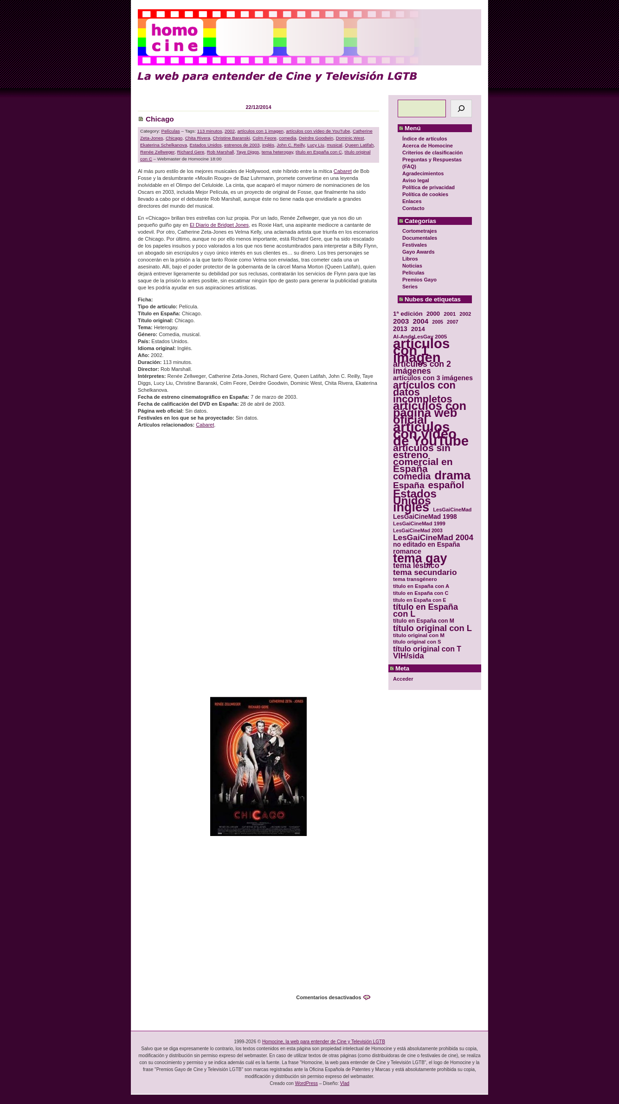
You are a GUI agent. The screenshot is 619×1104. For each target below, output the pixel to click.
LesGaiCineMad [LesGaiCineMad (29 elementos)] (452, 509)
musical (334, 144)
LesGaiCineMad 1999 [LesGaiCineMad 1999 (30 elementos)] (419, 523)
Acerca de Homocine (427, 145)
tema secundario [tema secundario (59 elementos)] (425, 572)
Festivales (414, 245)
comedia (287, 137)
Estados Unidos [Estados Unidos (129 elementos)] (415, 497)
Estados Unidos (206, 144)
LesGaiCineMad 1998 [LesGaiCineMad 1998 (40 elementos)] (425, 516)
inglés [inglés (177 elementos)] (411, 507)
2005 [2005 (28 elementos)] (437, 322)
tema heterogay (277, 151)
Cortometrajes (419, 231)
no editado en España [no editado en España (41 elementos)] (426, 544)
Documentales (419, 238)
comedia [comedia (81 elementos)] (412, 476)
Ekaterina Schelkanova (163, 144)
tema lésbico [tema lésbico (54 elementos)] (416, 565)
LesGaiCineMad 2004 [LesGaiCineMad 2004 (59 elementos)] (433, 537)
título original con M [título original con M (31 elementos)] (419, 635)
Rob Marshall (220, 151)
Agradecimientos (423, 173)
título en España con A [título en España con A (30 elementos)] (421, 586)
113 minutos (209, 131)
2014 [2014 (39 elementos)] (418, 328)
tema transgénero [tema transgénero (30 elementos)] (415, 579)
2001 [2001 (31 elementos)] (450, 314)
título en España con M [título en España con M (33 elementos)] (423, 621)
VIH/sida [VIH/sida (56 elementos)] (408, 655)
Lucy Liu (315, 144)
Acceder (403, 679)
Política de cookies (425, 194)
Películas (413, 272)
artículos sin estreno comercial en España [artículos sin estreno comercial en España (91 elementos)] (423, 458)
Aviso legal (415, 180)
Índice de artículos (424, 138)
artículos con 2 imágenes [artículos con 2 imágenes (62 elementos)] (422, 368)
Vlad (344, 1083)
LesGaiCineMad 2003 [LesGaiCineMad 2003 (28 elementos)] (418, 530)
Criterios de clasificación (432, 152)
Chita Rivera (197, 137)
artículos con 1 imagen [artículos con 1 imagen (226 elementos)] (421, 350)
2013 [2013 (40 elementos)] (400, 328)
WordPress (306, 1083)
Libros (410, 259)
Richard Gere (191, 151)
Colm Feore (264, 137)
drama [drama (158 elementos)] (452, 475)
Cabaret (343, 171)
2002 (230, 131)
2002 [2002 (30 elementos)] (465, 314)
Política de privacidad (428, 187)
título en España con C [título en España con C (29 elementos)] (420, 593)
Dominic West (350, 137)
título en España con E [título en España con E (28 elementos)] (419, 600)
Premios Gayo (419, 279)
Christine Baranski (231, 137)
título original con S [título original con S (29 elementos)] (417, 642)
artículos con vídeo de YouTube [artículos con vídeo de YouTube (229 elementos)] (431, 433)
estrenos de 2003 (241, 144)
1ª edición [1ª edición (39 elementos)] (408, 313)
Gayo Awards (418, 252)
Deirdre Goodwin (316, 137)
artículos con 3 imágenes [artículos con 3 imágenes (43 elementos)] (433, 378)
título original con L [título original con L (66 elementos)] (432, 628)
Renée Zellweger (157, 151)
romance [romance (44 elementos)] (407, 551)
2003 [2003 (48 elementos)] (401, 321)
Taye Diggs (247, 151)
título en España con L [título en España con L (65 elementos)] (425, 611)
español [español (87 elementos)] (446, 484)
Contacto (413, 208)
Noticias (412, 265)
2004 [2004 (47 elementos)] (420, 321)
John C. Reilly (290, 144)
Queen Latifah (359, 144)
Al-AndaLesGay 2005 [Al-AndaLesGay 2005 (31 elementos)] (420, 336)
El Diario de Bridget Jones (219, 225)
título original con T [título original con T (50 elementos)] (427, 648)
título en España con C (319, 151)
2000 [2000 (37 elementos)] (433, 313)
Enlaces (412, 201)
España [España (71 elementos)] (408, 485)
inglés (268, 144)
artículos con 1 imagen (261, 131)
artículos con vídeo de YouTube (318, 131)
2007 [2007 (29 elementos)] (452, 322)
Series (410, 286)
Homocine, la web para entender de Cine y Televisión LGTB (323, 1041)
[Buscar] (461, 108)
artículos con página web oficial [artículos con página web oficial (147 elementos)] (429, 412)
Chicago (160, 119)
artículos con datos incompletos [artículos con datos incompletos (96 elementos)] (424, 392)
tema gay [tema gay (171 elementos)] (420, 558)
